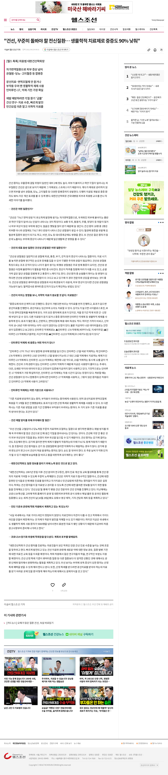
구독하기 (158, 141)
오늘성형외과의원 (131, 351)
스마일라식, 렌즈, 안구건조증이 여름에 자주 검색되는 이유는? (147, 293)
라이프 (44, 29)
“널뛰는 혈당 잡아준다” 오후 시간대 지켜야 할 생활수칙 (150, 152)
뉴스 (13, 29)
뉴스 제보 (77, 743)
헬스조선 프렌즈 (70, 29)
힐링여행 (127, 29)
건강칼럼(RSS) (143, 743)
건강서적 (114, 29)
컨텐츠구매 (54, 743)
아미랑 (102, 29)
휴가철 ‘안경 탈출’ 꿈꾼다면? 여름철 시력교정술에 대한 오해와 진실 (149, 280)
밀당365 (91, 29)
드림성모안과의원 (131, 341)
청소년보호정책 (33, 743)
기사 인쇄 (155, 49)
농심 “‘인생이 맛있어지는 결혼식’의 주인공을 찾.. (143, 401)
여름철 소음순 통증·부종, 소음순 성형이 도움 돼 (147, 305)
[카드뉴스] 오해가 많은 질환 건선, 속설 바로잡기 (29, 622)
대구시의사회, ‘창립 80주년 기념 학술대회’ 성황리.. (137, 414)
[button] (158, 222)
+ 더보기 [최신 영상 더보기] (106, 651)
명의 (21, 29)
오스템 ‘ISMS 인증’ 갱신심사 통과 (136, 426)
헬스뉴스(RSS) (157, 743)
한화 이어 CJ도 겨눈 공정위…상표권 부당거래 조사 (144, 377)
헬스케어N (140, 29)
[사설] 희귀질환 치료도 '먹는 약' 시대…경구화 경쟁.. (137, 390)
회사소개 (7, 743)
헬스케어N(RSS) (128, 743)
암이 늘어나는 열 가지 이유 (148, 171)
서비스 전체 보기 (66, 743)
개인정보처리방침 (19, 743)
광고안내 (44, 743)
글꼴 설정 (161, 49)
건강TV (54, 29)
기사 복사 (148, 49)
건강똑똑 (153, 29)
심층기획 (32, 29)
